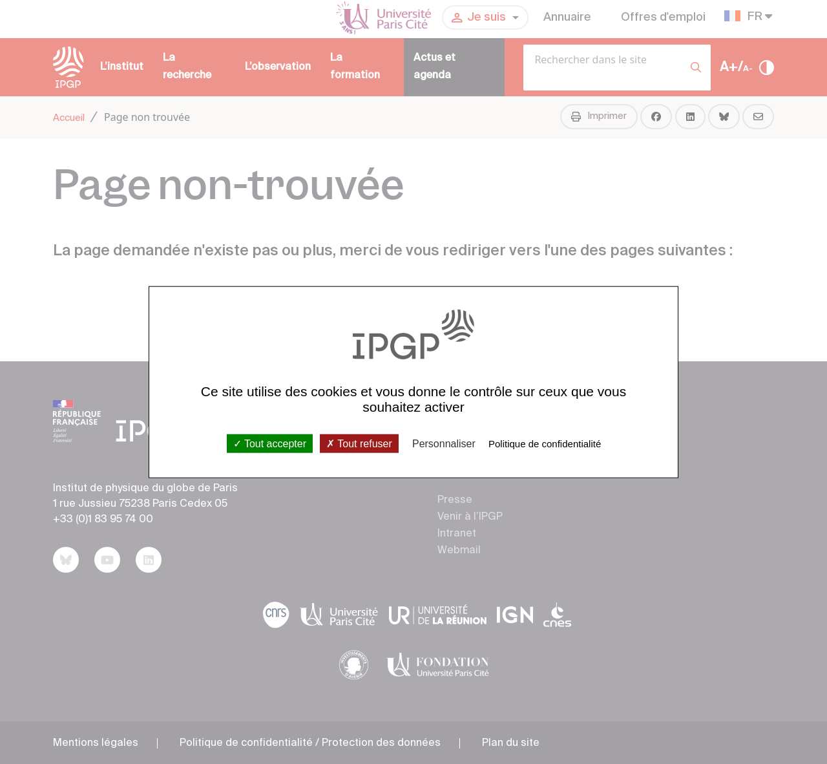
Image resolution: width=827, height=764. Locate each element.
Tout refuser (359, 443)
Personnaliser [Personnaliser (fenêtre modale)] (444, 443)
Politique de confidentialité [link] (544, 443)
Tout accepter (269, 443)
